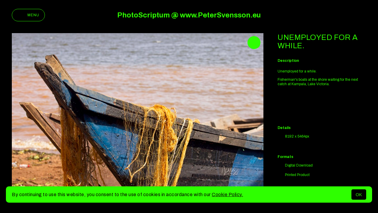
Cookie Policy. (227, 194)
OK (359, 194)
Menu (28, 15)
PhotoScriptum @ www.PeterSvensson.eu (189, 15)
